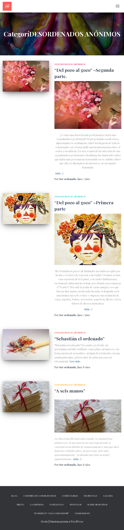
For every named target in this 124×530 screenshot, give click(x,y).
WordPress (77, 521)
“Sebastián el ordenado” (79, 338)
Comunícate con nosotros (39, 495)
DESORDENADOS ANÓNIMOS (69, 64)
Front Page (90, 495)
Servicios (76, 504)
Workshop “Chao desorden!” (51, 513)
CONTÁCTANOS (70, 495)
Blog (14, 495)
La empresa (37, 504)
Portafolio (57, 504)
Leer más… (76, 361)
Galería (108, 495)
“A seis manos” (69, 391)
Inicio (20, 504)
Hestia (44, 521)
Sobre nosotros (97, 504)
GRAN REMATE (82, 513)
